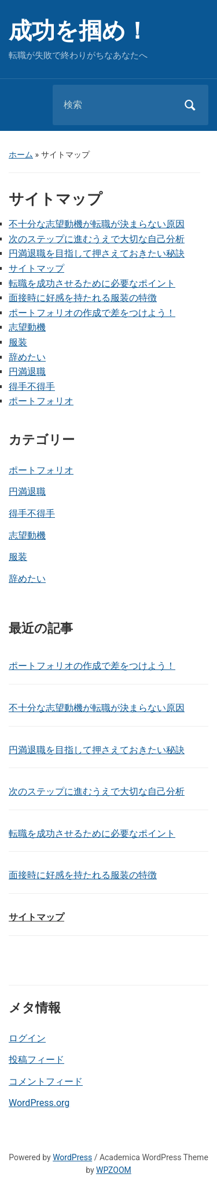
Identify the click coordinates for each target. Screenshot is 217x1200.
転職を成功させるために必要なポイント (92, 283)
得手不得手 (32, 513)
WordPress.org (39, 1102)
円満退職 (27, 491)
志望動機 (27, 535)
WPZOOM (113, 1170)
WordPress (72, 1157)
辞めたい (27, 578)
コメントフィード (46, 1081)
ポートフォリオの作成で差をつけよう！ (92, 312)
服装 (18, 556)
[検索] (116, 104)
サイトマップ (36, 268)
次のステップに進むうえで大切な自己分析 (97, 239)
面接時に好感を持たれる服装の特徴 (83, 297)
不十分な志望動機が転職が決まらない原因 (97, 224)
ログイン (27, 1038)
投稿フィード (36, 1059)
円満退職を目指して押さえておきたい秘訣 (97, 253)
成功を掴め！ (79, 30)
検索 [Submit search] (190, 105)
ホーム (21, 154)
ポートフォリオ (41, 470)
